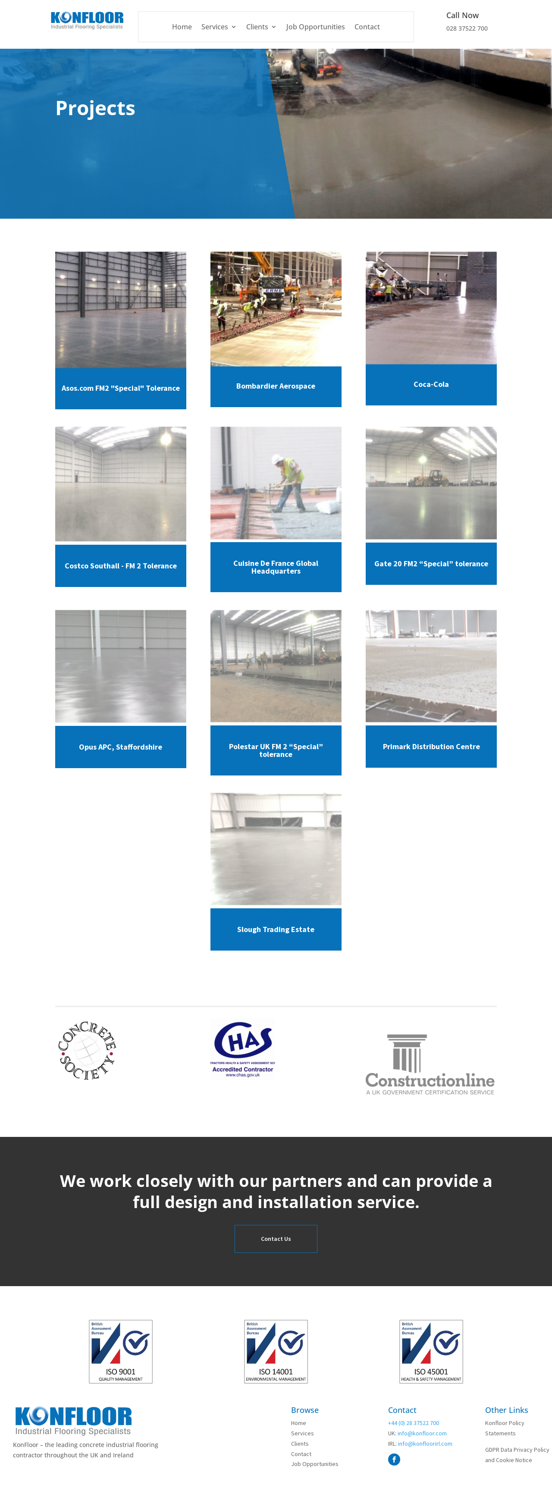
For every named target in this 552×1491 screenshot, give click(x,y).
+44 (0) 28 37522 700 (413, 1423)
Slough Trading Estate (275, 929)
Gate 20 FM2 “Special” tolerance (431, 563)
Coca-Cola (431, 384)
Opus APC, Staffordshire (120, 747)
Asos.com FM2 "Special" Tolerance (121, 388)
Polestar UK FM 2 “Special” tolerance (276, 750)
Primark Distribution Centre (431, 746)
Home (182, 27)
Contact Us (276, 1239)
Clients (257, 27)
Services (214, 27)
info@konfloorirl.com (424, 1443)
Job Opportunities (315, 27)
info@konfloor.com (421, 1433)
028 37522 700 (467, 28)
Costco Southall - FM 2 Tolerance (121, 566)
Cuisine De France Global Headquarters (275, 567)
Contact (367, 27)
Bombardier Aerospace (275, 386)
